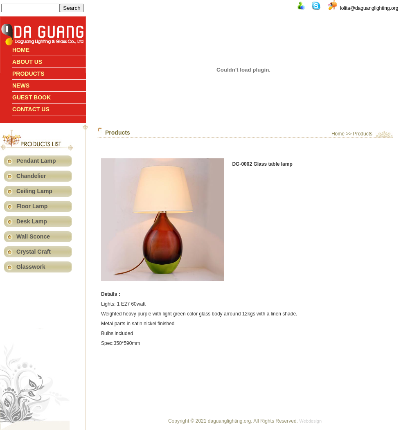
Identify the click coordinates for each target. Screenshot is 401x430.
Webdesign (310, 421)
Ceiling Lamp (34, 191)
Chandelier (31, 176)
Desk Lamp (31, 221)
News (20, 85)
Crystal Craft (33, 251)
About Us (27, 62)
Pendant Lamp (36, 161)
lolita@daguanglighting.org (369, 8)
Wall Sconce (33, 236)
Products (28, 73)
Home (20, 50)
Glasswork (30, 266)
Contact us (31, 109)
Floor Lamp (31, 206)
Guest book (31, 97)
